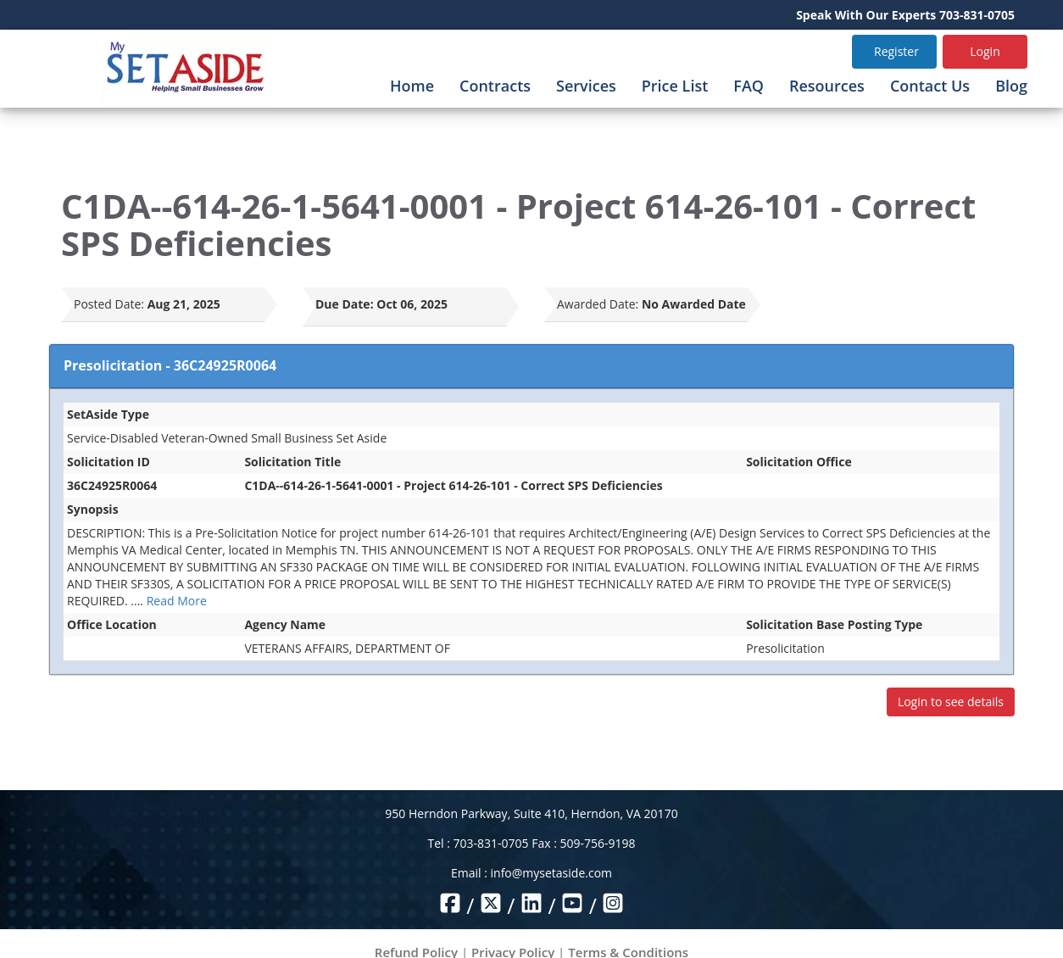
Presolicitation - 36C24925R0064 (170, 365)
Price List (675, 85)
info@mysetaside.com (551, 873)
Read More (177, 601)
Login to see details (951, 701)
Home (412, 85)
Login (984, 51)
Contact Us (930, 85)
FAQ (748, 85)
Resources (827, 85)
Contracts (495, 85)
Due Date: (344, 304)
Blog (1011, 85)
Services (586, 85)
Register (896, 51)
